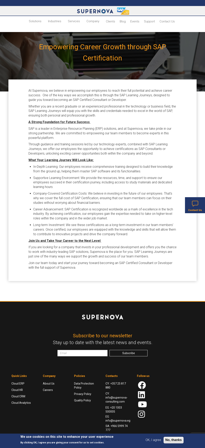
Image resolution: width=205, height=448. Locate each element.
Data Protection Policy (84, 385)
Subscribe (128, 353)
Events (134, 21)
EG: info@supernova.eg (118, 418)
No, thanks (173, 440)
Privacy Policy (82, 394)
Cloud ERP (17, 383)
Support (149, 21)
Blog (123, 21)
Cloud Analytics (21, 402)
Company (92, 21)
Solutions (35, 21)
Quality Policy (82, 400)
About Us (48, 383)
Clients (110, 21)
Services (74, 21)
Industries (54, 21)
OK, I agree (153, 440)
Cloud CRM (18, 396)
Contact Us (167, 21)
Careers (48, 390)
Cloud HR (17, 390)
